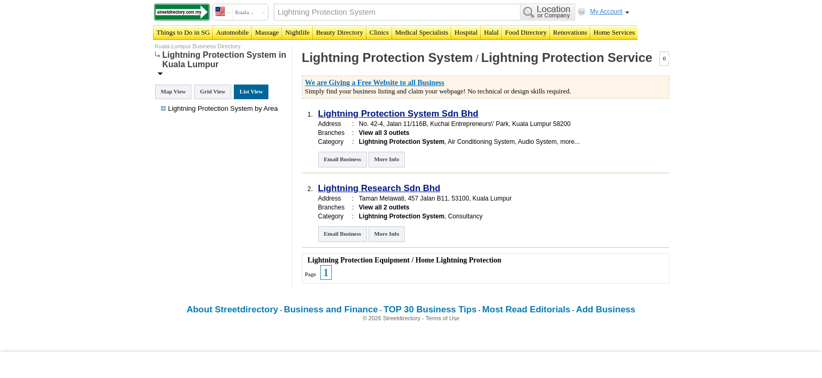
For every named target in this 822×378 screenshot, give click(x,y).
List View (251, 91)
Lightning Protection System (387, 57)
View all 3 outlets (384, 132)
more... (570, 141)
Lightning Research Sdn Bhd (379, 188)
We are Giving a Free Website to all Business (375, 83)
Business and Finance (331, 309)
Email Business (342, 159)
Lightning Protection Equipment (359, 260)
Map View (173, 91)
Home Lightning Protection (458, 260)
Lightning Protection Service (567, 57)
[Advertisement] (411, 365)
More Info (386, 159)
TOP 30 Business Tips (430, 309)
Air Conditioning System (481, 141)
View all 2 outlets (384, 207)
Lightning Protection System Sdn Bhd (398, 114)
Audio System (537, 141)
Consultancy (465, 216)
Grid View (212, 91)
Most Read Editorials (526, 309)
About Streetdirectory (232, 309)
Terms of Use (443, 318)
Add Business (605, 309)
